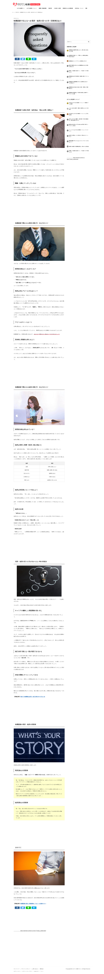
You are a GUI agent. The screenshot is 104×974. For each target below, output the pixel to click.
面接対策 (50, 8)
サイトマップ (16, 968)
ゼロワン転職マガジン (77, 968)
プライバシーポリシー (25, 968)
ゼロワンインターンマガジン (27, 971)
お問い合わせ (35, 968)
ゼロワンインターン (17, 971)
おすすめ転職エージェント (32, 8)
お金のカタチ (36, 971)
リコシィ (42, 971)
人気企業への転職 (57, 8)
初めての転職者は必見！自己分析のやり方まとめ (32, 696)
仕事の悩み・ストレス (79, 8)
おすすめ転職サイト (21, 8)
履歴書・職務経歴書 (42, 8)
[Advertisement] (39, 95)
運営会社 (42, 968)
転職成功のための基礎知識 (68, 8)
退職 (86, 8)
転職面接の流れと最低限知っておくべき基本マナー (33, 903)
